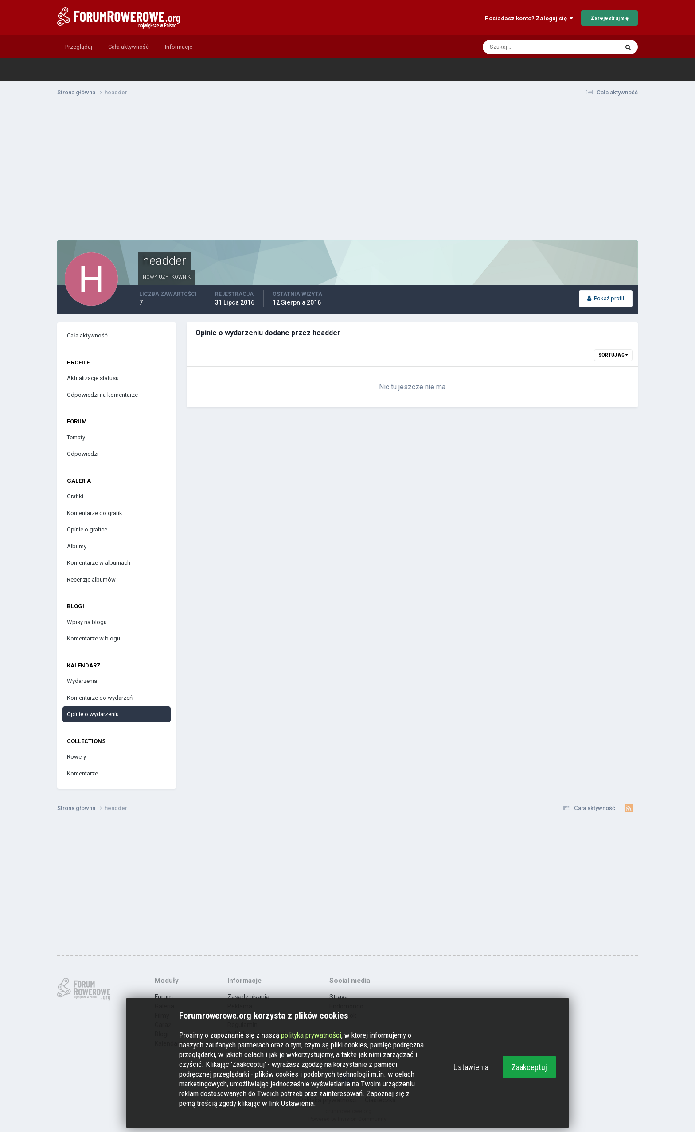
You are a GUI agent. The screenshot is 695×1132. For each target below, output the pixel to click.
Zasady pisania (248, 996)
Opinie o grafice (87, 529)
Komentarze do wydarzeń (100, 697)
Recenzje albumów (91, 579)
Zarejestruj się (609, 18)
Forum (164, 996)
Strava (338, 996)
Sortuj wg (613, 355)
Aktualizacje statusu (93, 378)
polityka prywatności (311, 1035)
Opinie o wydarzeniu (93, 714)
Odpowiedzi (82, 453)
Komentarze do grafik (94, 513)
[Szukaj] (516, 47)
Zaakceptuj (529, 1067)
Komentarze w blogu (93, 638)
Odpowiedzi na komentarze (102, 395)
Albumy (76, 546)
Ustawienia (470, 1067)
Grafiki (75, 496)
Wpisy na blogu (87, 622)
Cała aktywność (128, 46)
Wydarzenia (82, 681)
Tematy (76, 437)
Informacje (178, 46)
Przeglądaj (78, 46)
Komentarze (82, 773)
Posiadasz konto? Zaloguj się (529, 18)
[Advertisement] (347, 172)
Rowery (76, 756)
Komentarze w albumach (98, 562)
